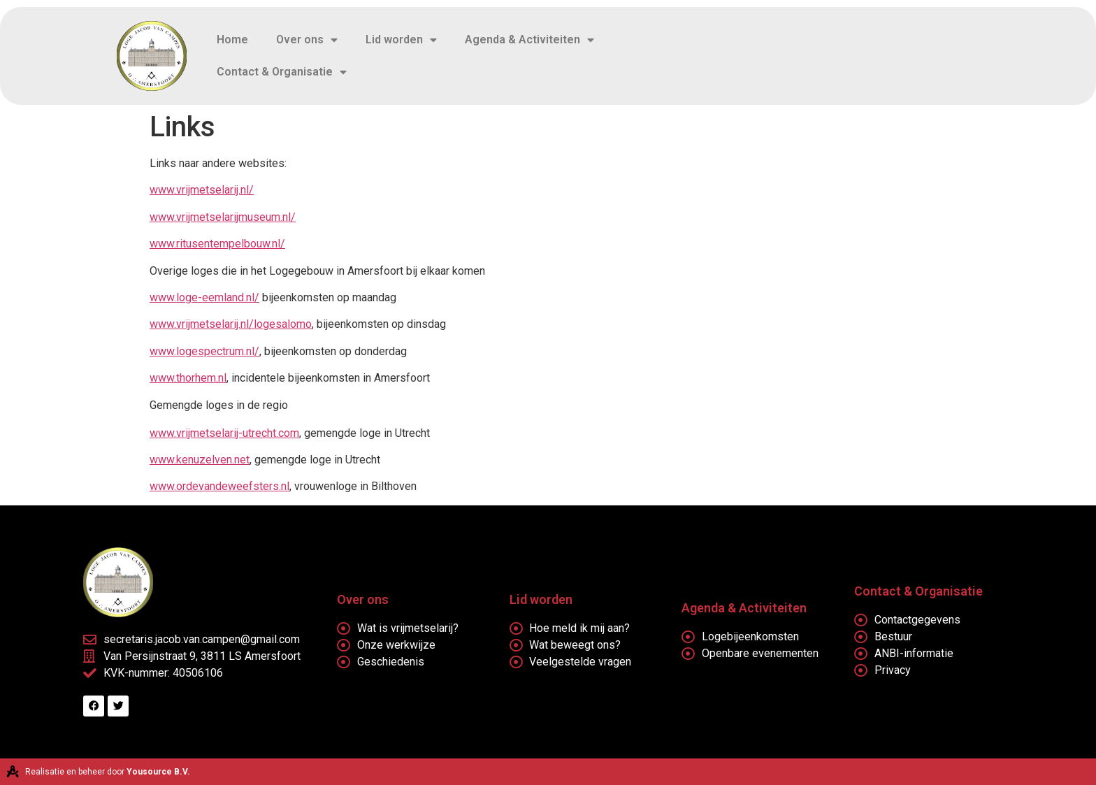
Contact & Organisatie (282, 72)
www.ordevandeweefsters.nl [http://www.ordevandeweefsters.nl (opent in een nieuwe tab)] (219, 486)
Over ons (307, 39)
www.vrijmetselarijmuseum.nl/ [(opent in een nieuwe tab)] (223, 217)
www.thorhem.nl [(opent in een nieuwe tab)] (188, 377)
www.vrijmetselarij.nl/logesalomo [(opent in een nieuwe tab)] (231, 324)
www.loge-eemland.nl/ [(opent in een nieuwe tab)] (204, 297)
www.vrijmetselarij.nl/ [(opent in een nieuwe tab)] (202, 189)
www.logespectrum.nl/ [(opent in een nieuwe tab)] (204, 351)
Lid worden (401, 39)
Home (232, 39)
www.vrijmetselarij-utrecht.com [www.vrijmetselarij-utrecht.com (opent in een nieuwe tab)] (224, 433)
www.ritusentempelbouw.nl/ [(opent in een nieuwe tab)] (217, 243)
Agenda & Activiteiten (529, 39)
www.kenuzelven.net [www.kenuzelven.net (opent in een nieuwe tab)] (200, 459)
